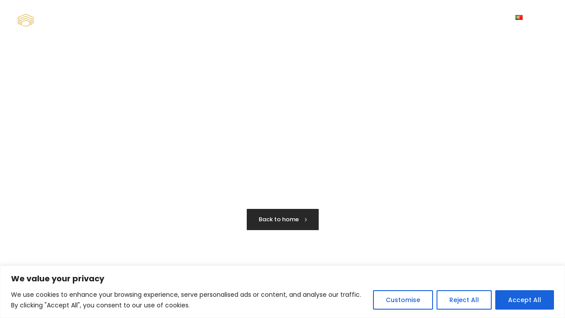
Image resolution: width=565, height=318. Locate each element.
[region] (282, 291)
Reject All (464, 299)
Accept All (524, 299)
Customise (403, 299)
